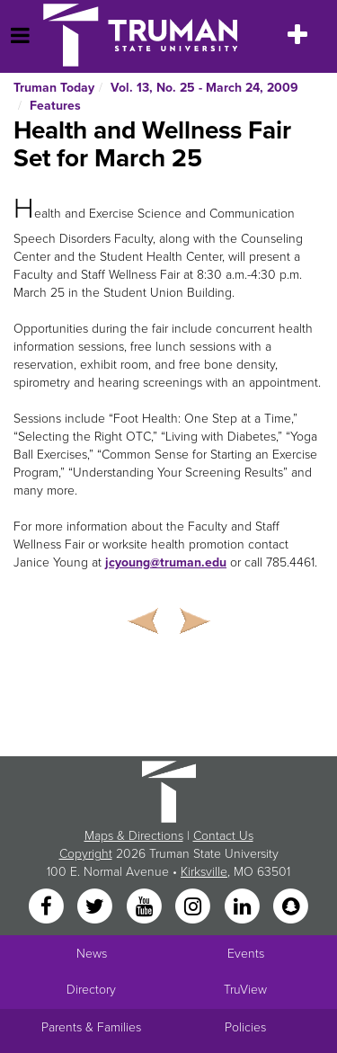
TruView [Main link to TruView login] (245, 989)
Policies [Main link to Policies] (245, 1027)
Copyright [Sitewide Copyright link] (85, 853)
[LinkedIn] (243, 907)
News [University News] (91, 953)
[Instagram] (195, 907)
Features (55, 105)
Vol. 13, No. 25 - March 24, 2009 (204, 87)
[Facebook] (47, 907)
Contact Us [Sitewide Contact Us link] (223, 835)
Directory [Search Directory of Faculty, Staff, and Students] (91, 989)
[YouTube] (145, 907)
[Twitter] (97, 907)
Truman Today (53, 87)
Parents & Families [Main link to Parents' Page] (91, 1027)
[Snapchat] (290, 907)
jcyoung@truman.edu (165, 562)
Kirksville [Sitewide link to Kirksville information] (204, 871)
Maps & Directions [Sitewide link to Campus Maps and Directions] (133, 835)
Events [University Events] (245, 953)
